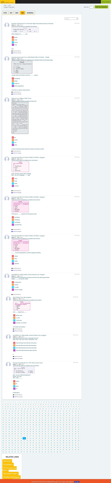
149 (6, 413)
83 (50, 406)
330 (3, 429)
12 (28, 402)
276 (75, 422)
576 (39, 449)
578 (45, 449)
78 (38, 406)
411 (12, 436)
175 (6, 415)
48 (40, 404)
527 (48, 445)
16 (38, 402)
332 (9, 429)
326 (69, 427)
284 (21, 424)
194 (63, 415)
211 (36, 417)
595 (18, 451)
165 (54, 413)
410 (9, 436)
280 (9, 424)
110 (46, 408)
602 (39, 451)
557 (60, 447)
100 (16, 408)
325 (66, 427)
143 (66, 411)
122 (3, 411)
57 (63, 404)
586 (69, 449)
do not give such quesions (45, 313)
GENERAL (30, 13)
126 (15, 411)
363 (24, 431)
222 (69, 417)
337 (24, 429)
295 (54, 424)
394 (39, 433)
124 (9, 411)
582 (57, 449)
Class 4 (22, 364)
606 (51, 451)
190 (51, 415)
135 (42, 411)
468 (27, 440)
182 (27, 415)
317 (42, 427)
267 (48, 422)
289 (36, 424)
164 (51, 413)
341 (36, 429)
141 (60, 411)
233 (24, 420)
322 (57, 427)
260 (27, 422)
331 (6, 429)
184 (33, 415)
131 (30, 411)
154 (21, 413)
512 (3, 445)
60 (71, 404)
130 (27, 411)
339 (30, 429)
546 (27, 447)
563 (78, 447)
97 (7, 408)
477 (54, 440)
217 (54, 417)
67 (10, 406)
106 (34, 408)
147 (78, 411)
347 (54, 429)
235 (30, 420)
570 (21, 449)
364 (27, 431)
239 (42, 420)
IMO (16, 13)
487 (6, 442)
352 (69, 429)
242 (51, 420)
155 (24, 413)
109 (43, 408)
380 (75, 431)
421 (42, 436)
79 (40, 406)
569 (18, 449)
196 (69, 415)
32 (79, 402)
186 (39, 415)
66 (7, 406)
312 (27, 427)
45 (33, 404)
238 (39, 420)
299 (66, 424)
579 (48, 449)
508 (69, 442)
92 (73, 406)
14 (33, 402)
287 (30, 424)
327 (72, 427)
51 (48, 404)
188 (45, 415)
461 (6, 440)
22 (54, 402)
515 (12, 445)
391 (30, 433)
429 (66, 436)
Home (5, 5)
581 (54, 449)
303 (78, 424)
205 (18, 417)
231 (18, 420)
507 (66, 442)
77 (35, 406)
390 (27, 433)
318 (45, 427)
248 (69, 420)
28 (69, 402)
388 (21, 433)
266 (45, 422)
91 (71, 406)
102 (22, 408)
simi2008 (14, 274)
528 (51, 445)
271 (60, 422)
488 (9, 442)
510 (75, 442)
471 (36, 440)
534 (69, 445)
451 (54, 438)
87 (61, 406)
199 (78, 415)
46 (35, 404)
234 (27, 420)
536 (75, 445)
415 (24, 436)
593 (12, 451)
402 (63, 433)
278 (3, 424)
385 (12, 433)
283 (18, 424)
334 (15, 429)
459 (78, 438)
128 (21, 411)
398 (51, 433)
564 (3, 449)
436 (9, 438)
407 (78, 433)
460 (3, 440)
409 (6, 436)
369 (42, 431)
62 (76, 404)
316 (39, 427)
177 (12, 415)
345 (48, 429)
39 (18, 404)
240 (45, 420)
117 (67, 408)
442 (27, 438)
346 (51, 429)
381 (78, 431)
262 (33, 422)
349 (60, 429)
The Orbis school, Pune (36, 363)
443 (30, 438)
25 (61, 402)
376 (63, 431)
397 (48, 433)
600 (33, 451)
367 (36, 431)
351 (66, 429)
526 (45, 445)
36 (10, 404)
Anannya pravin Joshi (17, 57)
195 (66, 415)
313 (30, 427)
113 (55, 408)
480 (63, 440)
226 (3, 420)
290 (39, 424)
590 (3, 451)
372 (51, 431)
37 (13, 404)
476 (51, 440)
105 (31, 408)
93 (76, 406)
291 (42, 424)
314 (33, 427)
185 (36, 415)
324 (63, 427)
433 (78, 436)
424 (51, 436)
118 (70, 408)
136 (45, 411)
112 (52, 408)
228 (9, 420)
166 (57, 413)
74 (28, 406)
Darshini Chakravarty (17, 23)
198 (75, 415)
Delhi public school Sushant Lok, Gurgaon (32, 274)
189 (48, 415)
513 (6, 445)
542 (15, 447)
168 (63, 413)
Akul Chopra (16, 297)
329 (78, 427)
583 (60, 449)
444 (33, 438)
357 (6, 431)
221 (66, 417)
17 (41, 402)
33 (2, 404)
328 (75, 427)
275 (72, 422)
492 (21, 442)
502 (51, 442)
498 (39, 442)
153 (18, 413)
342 (39, 429)
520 (27, 445)
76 (33, 406)
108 (40, 408)
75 (30, 406)
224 (75, 417)
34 (5, 404)
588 (75, 449)
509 (72, 442)
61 (73, 404)
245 (60, 420)
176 (9, 415)
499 (42, 442)
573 (30, 449)
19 (46, 402)
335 (18, 429)
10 (23, 402)
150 (9, 413)
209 (30, 417)
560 (69, 447)
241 (48, 420)
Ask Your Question (101, 7)
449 (48, 438)
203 (12, 417)
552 (45, 447)
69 (15, 406)
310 (21, 427)
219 (60, 417)
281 (12, 424)
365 (30, 431)
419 (36, 436)
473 (42, 440)
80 (43, 406)
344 (45, 429)
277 (78, 422)
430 (69, 436)
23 (56, 402)
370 (45, 431)
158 (33, 413)
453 (60, 438)
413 (18, 436)
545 (24, 447)
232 (21, 420)
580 (51, 449)
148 (3, 413)
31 (76, 402)
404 (69, 433)
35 (7, 404)
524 (39, 445)
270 (57, 422)
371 (48, 431)
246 (63, 420)
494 (27, 442)
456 (69, 438)
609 (60, 451)
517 (18, 445)
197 (72, 415)
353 (72, 429)
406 (75, 433)
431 (72, 436)
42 (25, 404)
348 (57, 429)
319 (48, 427)
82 (48, 406)
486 (3, 442)
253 (6, 422)
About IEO (7, 461)
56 (61, 404)
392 (33, 433)
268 (51, 422)
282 (15, 424)
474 (45, 440)
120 (76, 408)
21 (51, 402)
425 (54, 436)
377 (66, 431)
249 (72, 420)
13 (31, 402)
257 (18, 422)
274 (69, 422)
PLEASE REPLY (45, 379)
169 (66, 413)
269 (54, 422)
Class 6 (21, 58)
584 (63, 449)
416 (27, 436)
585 (66, 449)
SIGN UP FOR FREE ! (106, 2)
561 (72, 447)
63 (78, 404)
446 (39, 438)
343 (42, 429)
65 (5, 406)
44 (30, 404)
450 (51, 438)
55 (58, 404)
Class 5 (21, 99)
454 (63, 438)
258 (21, 422)
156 (27, 413)
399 (54, 433)
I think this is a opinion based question (45, 75)
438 (15, 438)
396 (45, 433)
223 (72, 417)
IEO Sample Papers (10, 473)
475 (48, 440)
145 (72, 411)
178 (15, 415)
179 (18, 415)
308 (15, 427)
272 (63, 422)
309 (18, 427)
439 (18, 438)
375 (60, 431)
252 (3, 422)
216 (51, 417)
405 (72, 433)
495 (30, 442)
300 (69, 424)
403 (66, 433)
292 (45, 424)
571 (24, 449)
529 (54, 445)
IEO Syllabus (8, 464)
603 (42, 451)
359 (12, 431)
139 (54, 411)
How (45, 37)
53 (53, 404)
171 (72, 413)
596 (21, 451)
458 (75, 438)
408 (3, 436)
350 (63, 429)
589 (78, 449)
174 (3, 415)
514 (9, 445)
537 (78, 445)
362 (21, 431)
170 (69, 413)
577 (42, 449)
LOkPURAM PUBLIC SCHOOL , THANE (38, 57)
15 (36, 402)
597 (24, 451)
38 (15, 404)
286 (27, 424)
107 (37, 408)
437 (12, 438)
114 (58, 408)
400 (57, 433)
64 (2, 406)
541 (12, 447)
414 (21, 436)
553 (48, 447)
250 (75, 420)
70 (18, 406)
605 (48, 451)
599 (30, 451)
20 (48, 402)
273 (66, 422)
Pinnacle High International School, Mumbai (40, 23)
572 (27, 449)
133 (36, 411)
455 (66, 438)
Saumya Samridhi (16, 157)
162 (45, 413)
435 (6, 438)
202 (9, 417)
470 (33, 440)
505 (60, 442)
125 (12, 411)
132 (33, 411)
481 (66, 440)
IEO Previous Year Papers (9, 469)
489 (12, 442)
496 (33, 442)
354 (75, 429)
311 (24, 427)
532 (63, 445)
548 (33, 447)
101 (19, 408)
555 (54, 447)
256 (15, 422)
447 (42, 438)
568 (15, 449)
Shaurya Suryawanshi (19, 363)
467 (24, 440)
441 (24, 438)
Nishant (13, 98)
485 (78, 440)
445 (36, 438)
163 (48, 413)
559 (66, 447)
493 (24, 442)
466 (21, 440)
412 (15, 436)
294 (51, 424)
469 (30, 440)
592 (9, 451)
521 (30, 445)
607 (54, 451)
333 (12, 429)
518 (21, 445)
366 (33, 431)
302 (75, 424)
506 (63, 442)
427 (60, 436)
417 (30, 436)
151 (12, 413)
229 (12, 420)
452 (57, 438)
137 (48, 411)
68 (13, 406)
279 (6, 424)
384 (9, 433)
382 (3, 433)
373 (54, 431)
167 (60, 413)
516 (15, 445)
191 (54, 415)
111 (49, 408)
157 (30, 413)
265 (42, 422)
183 (30, 415)
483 (72, 440)
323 (60, 427)
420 (39, 436)
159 (36, 413)
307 (12, 427)
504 (57, 442)
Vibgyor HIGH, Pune (25, 98)
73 (25, 406)
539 (6, 447)
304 (3, 427)
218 (57, 417)
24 (59, 402)
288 (33, 424)
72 (23, 406)
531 (60, 445)
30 (74, 402)
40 (20, 404)
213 (42, 417)
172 (75, 413)
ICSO (5, 13)
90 (68, 406)
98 (10, 408)
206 (21, 417)
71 (20, 406)
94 (78, 406)
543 (18, 447)
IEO (22, 13)
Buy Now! (77, 481)
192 (57, 415)
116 (64, 408)
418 (33, 436)
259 (24, 422)
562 (75, 447)
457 (72, 438)
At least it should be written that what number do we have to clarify (45, 125)
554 (51, 447)
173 (78, 413)
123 (6, 411)
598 (27, 451)
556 (57, 447)
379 (72, 431)
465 (18, 440)
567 (12, 449)
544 (21, 447)
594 (15, 451)
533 (66, 445)
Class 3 (21, 25)
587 (72, 449)
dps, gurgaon (27, 297)
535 (72, 445)
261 (30, 422)
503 (54, 442)
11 (26, 402)
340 (33, 429)
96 (5, 408)
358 (9, 431)
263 (36, 422)
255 (12, 422)
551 (42, 447)
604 (45, 451)
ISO (11, 13)
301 (72, 424)
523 (36, 445)
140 (57, 411)
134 (39, 411)
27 (66, 402)
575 (36, 449)
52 (50, 404)
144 (69, 411)
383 (6, 433)
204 (15, 417)
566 (9, 449)
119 (73, 408)
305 (6, 427)
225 (78, 417)
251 (78, 420)
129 (24, 411)
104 (28, 408)
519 (24, 445)
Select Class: (86, 7)
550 (39, 447)
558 (63, 447)
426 (57, 436)
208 (27, 417)
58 (66, 404)
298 (63, 424)
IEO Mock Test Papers (11, 477)
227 (6, 420)
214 (45, 417)
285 (24, 424)
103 (25, 408)
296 (57, 424)
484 (75, 440)
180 (21, 415)
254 (9, 422)
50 (45, 404)
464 (15, 440)
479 (60, 440)
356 (3, 431)
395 (42, 433)
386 (15, 433)
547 (30, 447)
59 (68, 404)
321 (54, 427)
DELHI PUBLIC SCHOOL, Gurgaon (35, 157)
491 (18, 442)
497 (36, 442)
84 (53, 406)
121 (79, 408)
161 (42, 413)
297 (60, 424)
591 (6, 451)
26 (64, 402)
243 (54, 420)
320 (51, 427)
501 (48, 442)
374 (57, 431)
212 (39, 417)
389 (24, 433)
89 (66, 406)
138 (51, 411)
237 (36, 420)
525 (42, 445)
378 (69, 431)
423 (48, 436)
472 (39, 440)
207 (24, 417)
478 (57, 440)
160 (39, 413)
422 (45, 436)
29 (71, 402)
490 (15, 442)
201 (6, 417)
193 (60, 415)
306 (9, 427)
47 (38, 404)
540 (9, 447)
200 (3, 417)
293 (48, 424)
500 (45, 442)
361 (18, 431)
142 (63, 411)
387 (18, 433)
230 (15, 420)
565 (6, 449)
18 (43, 402)
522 (33, 445)
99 (13, 408)
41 (23, 404)
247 (66, 420)
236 (33, 420)
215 (48, 417)
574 (33, 449)
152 (15, 413)
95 (2, 408)
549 (36, 447)
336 (21, 429)
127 (18, 411)
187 (42, 415)
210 (33, 417)
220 (63, 417)
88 (63, 406)
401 (60, 433)
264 (39, 422)
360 (15, 431)
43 (28, 404)
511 (78, 442)
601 (36, 451)
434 (3, 438)
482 (69, 440)
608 (57, 451)
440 (21, 438)
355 (78, 429)
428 (63, 436)
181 (24, 415)
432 (75, 436)
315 (36, 427)
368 (39, 431)
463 (12, 440)
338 (27, 429)
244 (57, 420)
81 (45, 406)
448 (45, 438)
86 (58, 406)
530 (57, 445)
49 (43, 404)
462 (9, 440)
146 (75, 411)
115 (61, 408)
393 (36, 433)
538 (3, 447)
